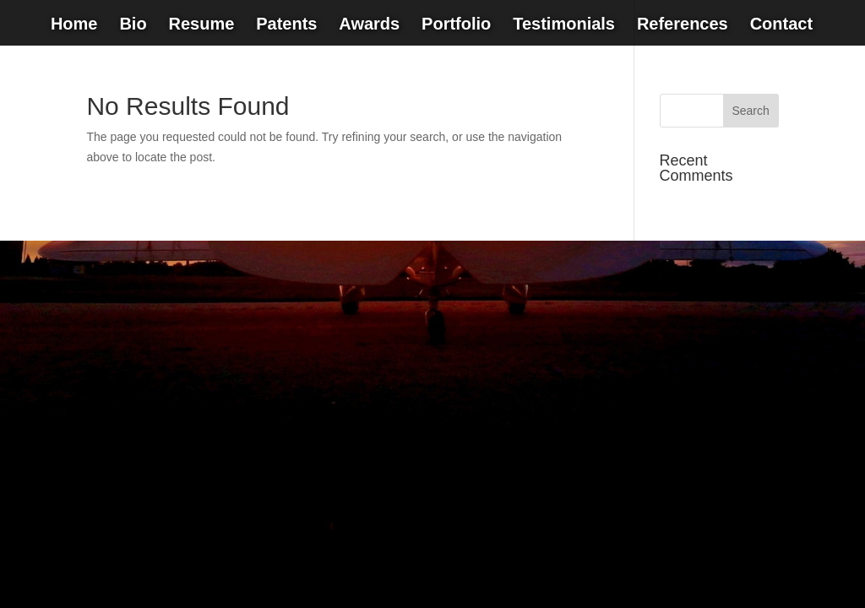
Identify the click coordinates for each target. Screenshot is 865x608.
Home (74, 25)
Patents (286, 25)
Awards (369, 25)
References (682, 25)
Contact (781, 25)
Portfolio (456, 25)
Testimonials (564, 25)
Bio (132, 25)
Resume (201, 25)
